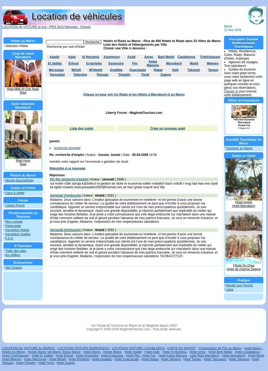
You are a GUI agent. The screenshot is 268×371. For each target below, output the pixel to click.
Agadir (54, 57)
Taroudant (57, 74)
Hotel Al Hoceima (175, 352)
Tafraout (193, 70)
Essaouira (115, 63)
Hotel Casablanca (247, 352)
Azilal (131, 57)
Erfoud (74, 63)
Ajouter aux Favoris (239, 285)
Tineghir (124, 74)
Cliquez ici (231, 91)
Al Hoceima (90, 57)
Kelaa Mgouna (153, 63)
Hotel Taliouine (239, 359)
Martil (194, 63)
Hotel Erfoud (64, 355)
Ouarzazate (137, 70)
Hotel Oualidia (102, 359)
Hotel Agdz (152, 352)
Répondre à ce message (67, 168)
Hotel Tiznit (46, 363)
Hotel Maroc (92, 352)
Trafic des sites (15, 251)
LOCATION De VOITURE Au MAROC (28, 348)
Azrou (148, 57)
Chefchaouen (210, 57)
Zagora (165, 74)
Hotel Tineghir (26, 363)
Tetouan (102, 74)
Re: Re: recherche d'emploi (69, 179)
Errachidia (94, 63)
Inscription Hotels (17, 230)
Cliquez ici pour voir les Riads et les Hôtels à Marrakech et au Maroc (134, 94)
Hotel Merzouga (35, 359)
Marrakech (174, 63)
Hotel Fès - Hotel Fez (141, 355)
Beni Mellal (166, 57)
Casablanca (186, 57)
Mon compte (14, 221)
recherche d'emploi (67, 148)
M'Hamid (95, 70)
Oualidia (116, 70)
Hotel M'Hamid (79, 359)
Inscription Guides (17, 234)
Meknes (213, 63)
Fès (135, 63)
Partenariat (13, 226)
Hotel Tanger (192, 359)
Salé (175, 70)
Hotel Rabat (150, 359)
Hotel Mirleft (57, 359)
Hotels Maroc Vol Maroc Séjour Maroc (54, 352)
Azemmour (112, 57)
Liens (229, 289)
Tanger (213, 70)
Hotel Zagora (66, 363)
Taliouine (80, 74)
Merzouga (56, 70)
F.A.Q (9, 238)
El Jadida (55, 63)
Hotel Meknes (11, 359)
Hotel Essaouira (112, 355)
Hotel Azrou (197, 352)
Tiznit (145, 74)
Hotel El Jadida (42, 355)
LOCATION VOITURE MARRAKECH (84, 348)
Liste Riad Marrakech (204, 355)
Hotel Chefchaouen (15, 355)
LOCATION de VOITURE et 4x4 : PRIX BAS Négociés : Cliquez (63, 25)
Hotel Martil (256, 355)
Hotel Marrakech (233, 355)
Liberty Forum (15, 205)
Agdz (72, 57)
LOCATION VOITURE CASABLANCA (138, 348)
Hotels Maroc (112, 352)
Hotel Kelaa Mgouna (173, 355)
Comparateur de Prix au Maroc (220, 348)
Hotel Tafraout (171, 359)
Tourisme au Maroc (239, 148)
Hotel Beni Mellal (220, 352)
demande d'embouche (65, 195)
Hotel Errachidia (87, 355)
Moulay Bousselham (19, 180)
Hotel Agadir (133, 352)
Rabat (158, 70)
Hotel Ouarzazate (126, 359)
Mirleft (76, 70)
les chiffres (12, 255)
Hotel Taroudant (215, 359)
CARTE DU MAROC (181, 348)
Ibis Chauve (13, 267)
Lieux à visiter (14, 193)
